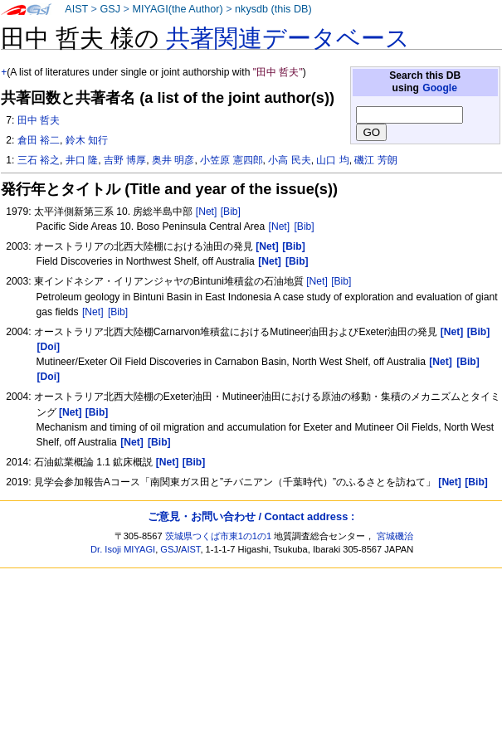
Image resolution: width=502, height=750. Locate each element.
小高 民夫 (289, 160)
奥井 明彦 (173, 160)
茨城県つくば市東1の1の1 (218, 536)
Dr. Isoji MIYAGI (122, 549)
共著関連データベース (288, 38)
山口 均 (332, 160)
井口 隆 (82, 160)
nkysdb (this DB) (273, 9)
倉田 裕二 (38, 140)
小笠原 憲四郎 (231, 160)
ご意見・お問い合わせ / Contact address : (251, 516)
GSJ (110, 9)
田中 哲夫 (38, 120)
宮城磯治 (395, 536)
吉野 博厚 (125, 160)
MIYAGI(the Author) (177, 9)
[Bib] (231, 211)
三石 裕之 (38, 160)
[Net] (206, 211)
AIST (76, 9)
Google (439, 88)
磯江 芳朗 (375, 160)
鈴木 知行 (87, 140)
